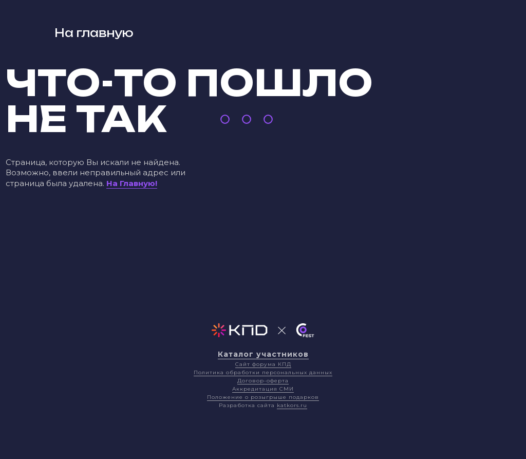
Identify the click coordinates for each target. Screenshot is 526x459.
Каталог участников (263, 354)
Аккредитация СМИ (263, 388)
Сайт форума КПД (263, 364)
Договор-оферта (263, 380)
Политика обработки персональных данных (263, 372)
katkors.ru (292, 405)
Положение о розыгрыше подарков (263, 397)
